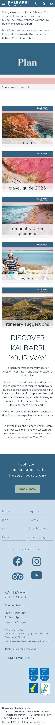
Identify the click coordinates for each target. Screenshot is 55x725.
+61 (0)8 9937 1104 (36, 3)
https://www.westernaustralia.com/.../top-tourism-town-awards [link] (25, 32)
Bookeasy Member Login (16, 708)
